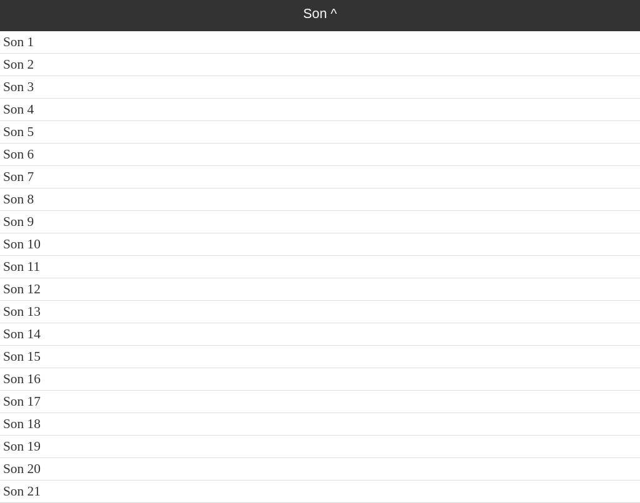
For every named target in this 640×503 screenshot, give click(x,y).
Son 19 (22, 446)
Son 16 (22, 378)
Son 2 (18, 64)
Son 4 (18, 109)
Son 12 (22, 288)
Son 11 (21, 266)
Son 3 (18, 86)
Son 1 (18, 41)
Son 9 (18, 221)
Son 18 (22, 423)
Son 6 (18, 154)
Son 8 (18, 199)
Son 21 (22, 491)
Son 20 (22, 468)
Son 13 (22, 311)
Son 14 (22, 333)
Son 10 (22, 244)
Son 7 (18, 176)
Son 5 (18, 131)
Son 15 (22, 356)
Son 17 (22, 401)
